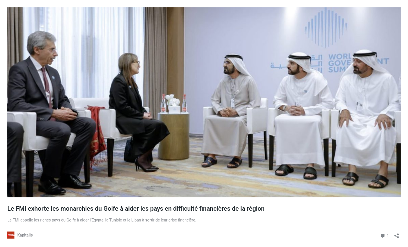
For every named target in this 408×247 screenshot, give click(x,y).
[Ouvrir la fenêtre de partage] (397, 233)
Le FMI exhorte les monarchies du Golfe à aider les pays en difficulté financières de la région (136, 208)
